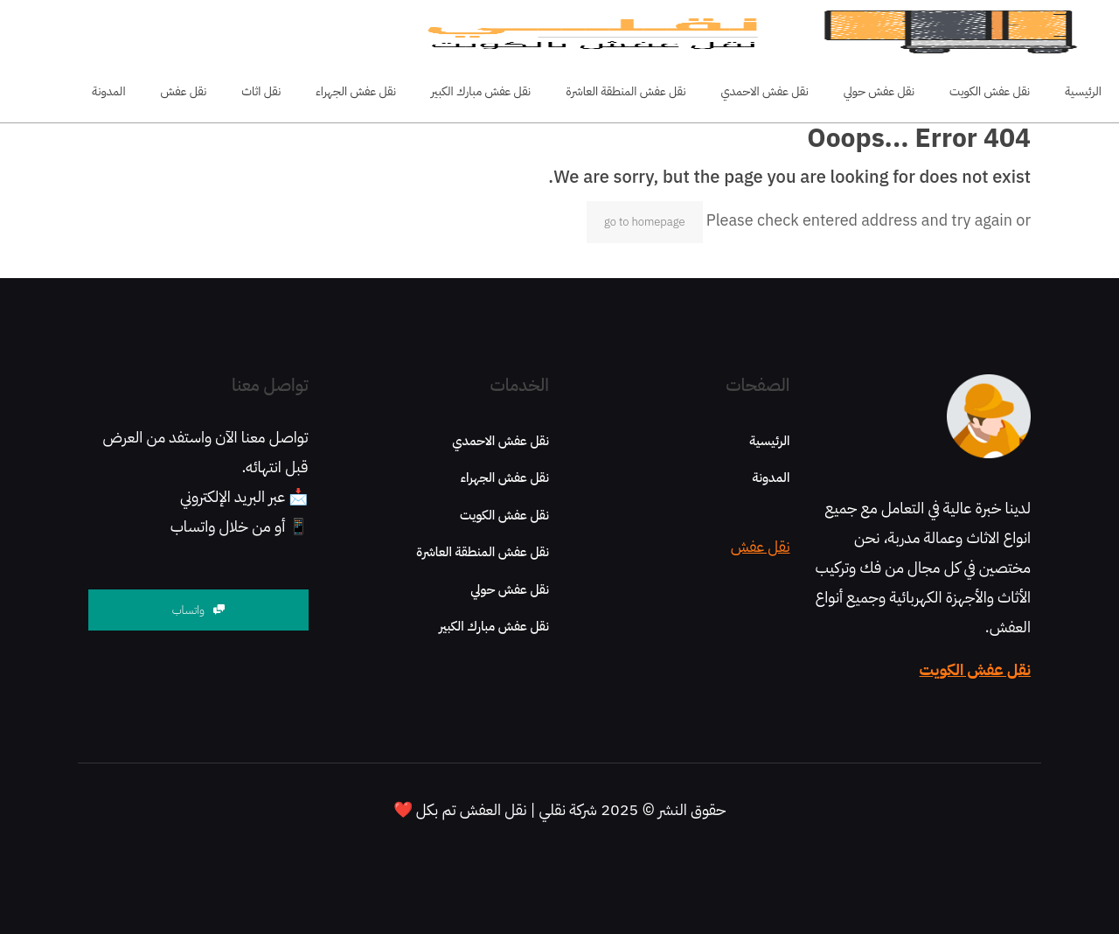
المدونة (770, 477)
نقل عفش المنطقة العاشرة (482, 551)
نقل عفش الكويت (975, 669)
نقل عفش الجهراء (505, 477)
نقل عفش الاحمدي (500, 440)
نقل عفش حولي (509, 589)
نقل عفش (760, 546)
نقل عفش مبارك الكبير (494, 626)
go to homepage (644, 221)
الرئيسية (769, 440)
